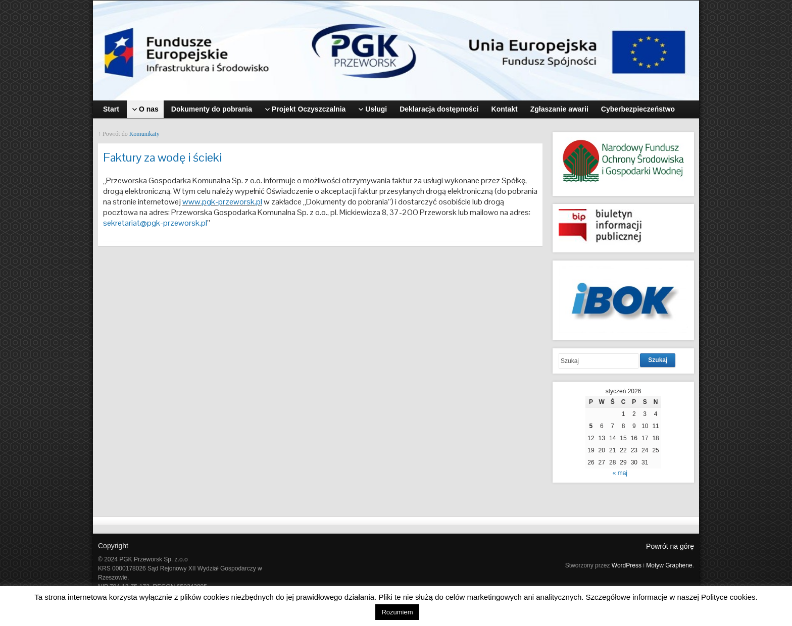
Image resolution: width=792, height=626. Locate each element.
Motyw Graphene (669, 565)
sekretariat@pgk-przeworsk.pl (155, 223)
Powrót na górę (670, 546)
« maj (620, 473)
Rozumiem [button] (397, 612)
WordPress (626, 565)
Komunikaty (144, 133)
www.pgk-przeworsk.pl (222, 201)
